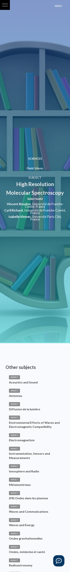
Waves (39, 168)
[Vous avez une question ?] (58, 560)
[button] (5, 5)
